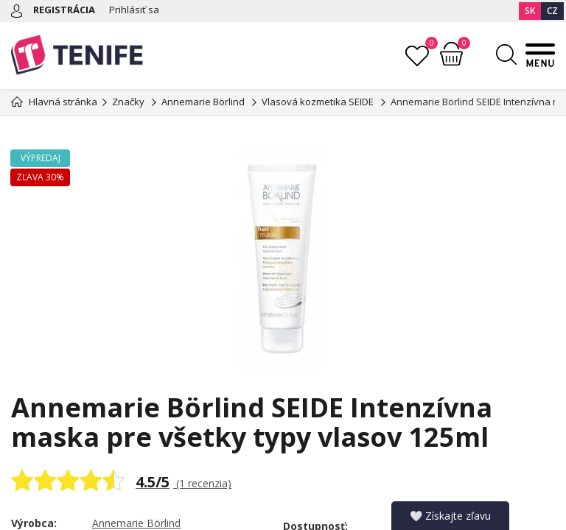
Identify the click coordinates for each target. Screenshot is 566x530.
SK (530, 10)
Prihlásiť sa (134, 9)
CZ (552, 10)
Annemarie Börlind (136, 523)
